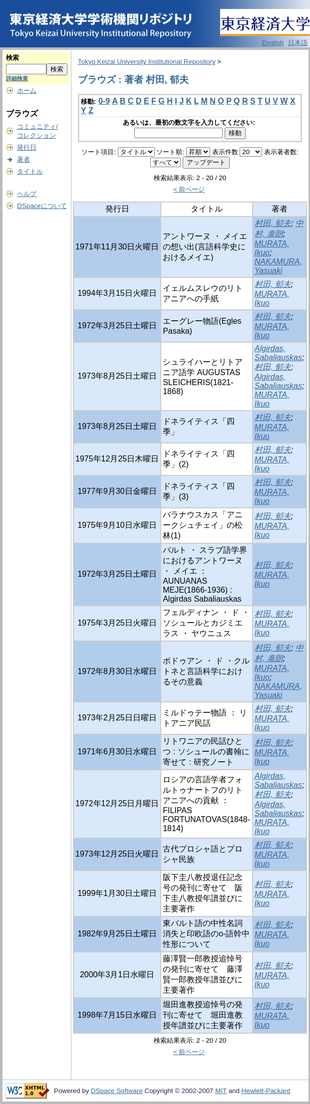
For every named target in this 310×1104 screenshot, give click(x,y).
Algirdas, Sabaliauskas (278, 353)
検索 (12, 57)
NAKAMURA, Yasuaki (278, 266)
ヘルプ (26, 194)
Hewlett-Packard (266, 1091)
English (273, 42)
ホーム (26, 90)
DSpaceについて (41, 206)
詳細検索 (17, 78)
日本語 (298, 42)
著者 (23, 159)
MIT (221, 1091)
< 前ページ (189, 189)
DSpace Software (117, 1091)
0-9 (104, 101)
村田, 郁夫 (273, 223)
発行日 (26, 147)
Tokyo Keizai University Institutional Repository (147, 61)
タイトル (30, 171)
